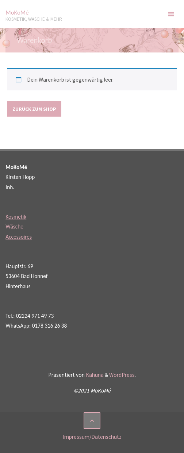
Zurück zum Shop (34, 109)
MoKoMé (16, 12)
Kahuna (94, 374)
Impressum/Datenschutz (92, 436)
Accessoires (18, 236)
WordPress (122, 374)
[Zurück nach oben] (92, 420)
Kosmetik (15, 216)
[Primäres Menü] (171, 14)
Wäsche (14, 226)
